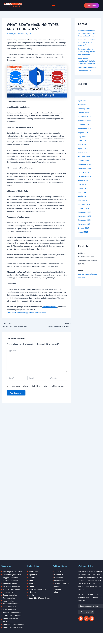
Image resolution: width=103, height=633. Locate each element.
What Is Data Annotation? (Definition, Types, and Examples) (87, 61)
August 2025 (83, 132)
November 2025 (84, 121)
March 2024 (82, 200)
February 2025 (84, 156)
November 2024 (84, 168)
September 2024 (84, 176)
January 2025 (83, 160)
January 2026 (83, 113)
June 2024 (82, 188)
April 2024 (82, 196)
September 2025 (84, 128)
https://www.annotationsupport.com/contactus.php (26, 312)
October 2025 (83, 125)
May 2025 (82, 144)
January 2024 (83, 208)
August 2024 (83, 180)
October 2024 (83, 172)
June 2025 (82, 140)
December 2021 (84, 220)
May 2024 (82, 192)
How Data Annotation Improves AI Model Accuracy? (86, 42)
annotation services (49, 307)
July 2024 (82, 184)
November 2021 (84, 224)
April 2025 (82, 148)
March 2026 (82, 105)
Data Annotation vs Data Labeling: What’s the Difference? (86, 51)
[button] (86, 612)
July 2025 (82, 136)
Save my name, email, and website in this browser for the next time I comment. (37, 386)
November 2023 (84, 216)
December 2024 (84, 164)
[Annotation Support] (12, 5)
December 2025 (84, 117)
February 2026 (84, 109)
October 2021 (83, 228)
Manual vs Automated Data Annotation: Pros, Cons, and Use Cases (87, 33)
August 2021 (83, 232)
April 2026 (82, 101)
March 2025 (82, 152)
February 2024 (84, 204)
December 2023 (84, 212)
